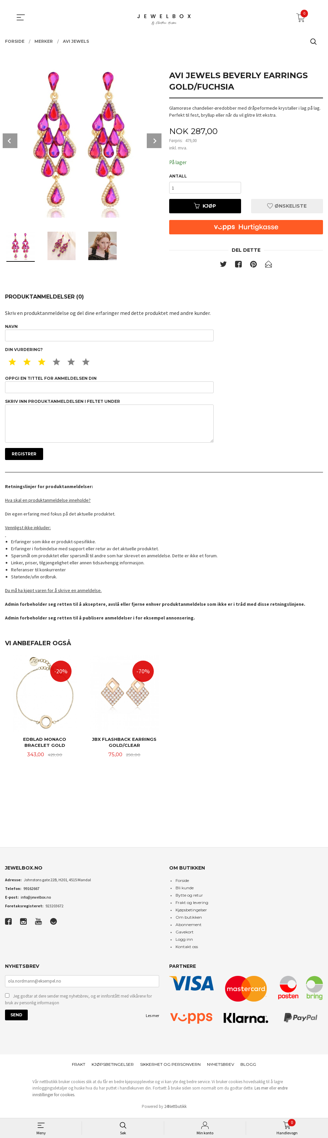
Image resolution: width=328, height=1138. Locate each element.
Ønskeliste (287, 207)
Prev (10, 140)
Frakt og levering (192, 905)
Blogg (248, 1066)
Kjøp (205, 207)
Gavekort (185, 934)
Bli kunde (185, 890)
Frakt (78, 1066)
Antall (178, 176)
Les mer (152, 1018)
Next (154, 140)
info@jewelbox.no (36, 899)
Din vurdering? (24, 350)
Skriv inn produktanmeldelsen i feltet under (109, 422)
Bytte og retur (189, 897)
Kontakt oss (187, 949)
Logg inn (184, 941)
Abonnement (189, 927)
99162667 (31, 891)
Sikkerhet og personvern (170, 1066)
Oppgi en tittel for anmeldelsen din (109, 385)
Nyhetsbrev (220, 1066)
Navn (109, 333)
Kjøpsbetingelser (191, 912)
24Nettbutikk (175, 1109)
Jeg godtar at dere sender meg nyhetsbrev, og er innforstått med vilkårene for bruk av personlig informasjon (78, 1002)
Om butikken (189, 919)
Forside (182, 883)
